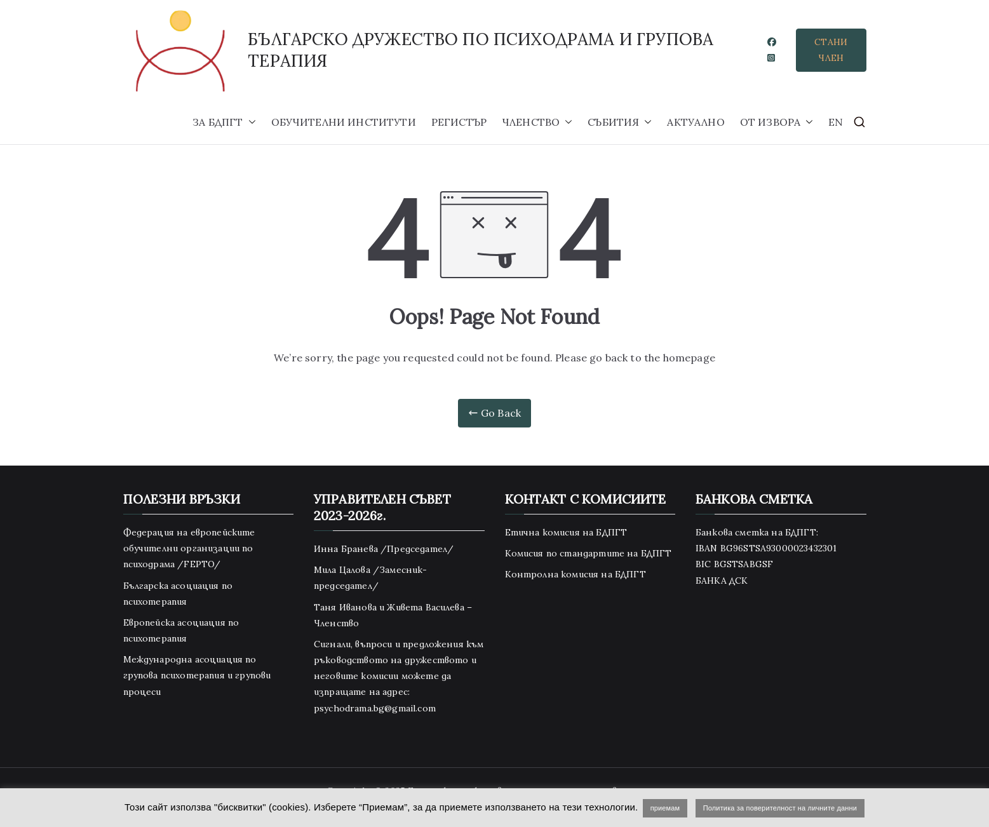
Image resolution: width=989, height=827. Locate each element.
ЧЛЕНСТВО (537, 122)
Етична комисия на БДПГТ (566, 532)
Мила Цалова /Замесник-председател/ (370, 577)
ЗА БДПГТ (223, 122)
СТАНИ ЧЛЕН (830, 50)
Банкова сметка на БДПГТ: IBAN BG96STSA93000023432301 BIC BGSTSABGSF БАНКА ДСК (766, 556)
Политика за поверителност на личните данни (780, 808)
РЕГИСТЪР (459, 122)
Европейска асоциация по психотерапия (181, 630)
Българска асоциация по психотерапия (178, 593)
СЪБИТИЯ (620, 122)
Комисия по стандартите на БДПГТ (588, 553)
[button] (249, 122)
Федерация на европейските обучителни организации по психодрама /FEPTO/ (189, 548)
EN (835, 122)
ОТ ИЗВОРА (776, 122)
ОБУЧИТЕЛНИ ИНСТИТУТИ (343, 122)
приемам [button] (665, 808)
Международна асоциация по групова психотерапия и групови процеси (197, 675)
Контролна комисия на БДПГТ (575, 574)
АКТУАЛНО (695, 122)
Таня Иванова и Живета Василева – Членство (393, 615)
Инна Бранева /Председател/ (384, 549)
